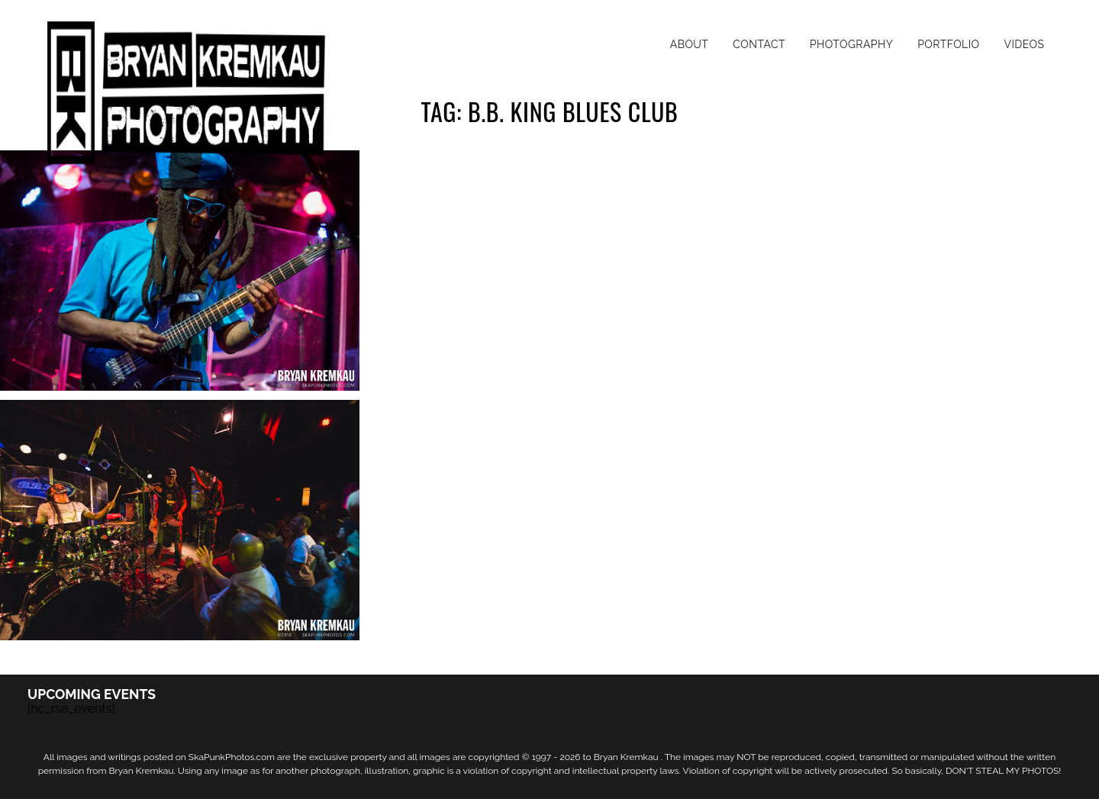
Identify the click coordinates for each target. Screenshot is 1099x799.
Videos (1024, 44)
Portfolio (948, 44)
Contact (759, 44)
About (689, 44)
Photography (851, 44)
